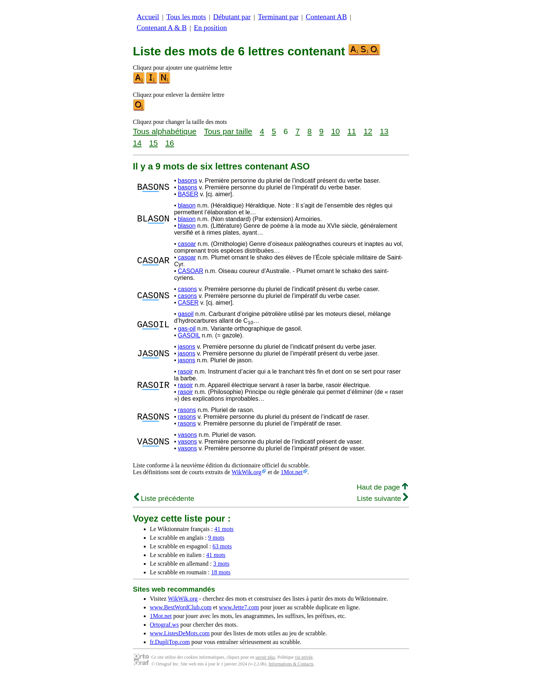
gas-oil (186, 328)
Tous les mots (186, 17)
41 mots (223, 529)
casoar (187, 244)
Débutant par (232, 17)
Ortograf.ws (164, 624)
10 (335, 131)
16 (169, 143)
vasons (187, 435)
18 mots (220, 572)
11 (351, 131)
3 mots (221, 563)
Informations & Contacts (290, 664)
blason (186, 205)
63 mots (222, 546)
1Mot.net (292, 472)
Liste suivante (382, 498)
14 (137, 143)
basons (187, 180)
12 (368, 131)
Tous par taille (228, 131)
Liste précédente (164, 498)
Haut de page (382, 487)
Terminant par (278, 17)
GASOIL (189, 335)
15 (153, 143)
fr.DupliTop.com (170, 642)
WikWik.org (246, 472)
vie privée (304, 657)
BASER (188, 194)
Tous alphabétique (164, 131)
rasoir (185, 371)
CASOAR (190, 271)
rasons (187, 410)
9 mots (216, 537)
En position (210, 28)
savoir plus (265, 657)
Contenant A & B (162, 28)
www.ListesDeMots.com (180, 633)
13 (384, 131)
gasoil (185, 314)
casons (187, 289)
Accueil (148, 17)
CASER (188, 302)
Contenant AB (326, 17)
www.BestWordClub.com (181, 607)
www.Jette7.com (239, 607)
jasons (186, 346)
